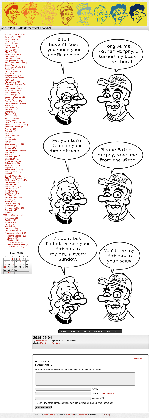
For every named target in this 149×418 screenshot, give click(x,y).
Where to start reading (34, 28)
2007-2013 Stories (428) (13, 215)
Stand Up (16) (11, 112)
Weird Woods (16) (12, 165)
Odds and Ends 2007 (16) (16, 123)
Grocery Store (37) (13, 37)
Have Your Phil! (41, 341)
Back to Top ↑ (107, 415)
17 (20, 264)
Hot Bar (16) (10, 140)
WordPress (70, 415)
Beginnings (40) (11, 218)
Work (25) (9, 73)
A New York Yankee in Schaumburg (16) (14, 162)
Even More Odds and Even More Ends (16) (16, 85)
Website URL (98, 398)
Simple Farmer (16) (13, 76)
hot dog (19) (10, 120)
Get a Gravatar (108, 394)
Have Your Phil (74, 14)
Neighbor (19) (11, 116)
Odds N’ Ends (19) (13, 54)
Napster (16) (10, 129)
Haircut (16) (10, 199)
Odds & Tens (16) (12, 204)
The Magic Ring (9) (13, 231)
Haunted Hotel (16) (13, 146)
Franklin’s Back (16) (13, 197)
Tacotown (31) (13, 240)
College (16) (10, 148)
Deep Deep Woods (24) (15, 67)
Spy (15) (9, 142)
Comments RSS (139, 359)
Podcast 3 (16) (11, 184)
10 (20, 262)
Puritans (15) (10, 174)
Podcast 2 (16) (11, 157)
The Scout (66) (11, 229)
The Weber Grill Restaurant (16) (11, 190)
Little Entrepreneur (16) (14, 144)
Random (98, 331)
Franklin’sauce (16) (13, 110)
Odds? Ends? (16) (13, 135)
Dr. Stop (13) (10, 195)
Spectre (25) (12, 238)
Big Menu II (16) (12, 193)
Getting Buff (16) (12, 39)
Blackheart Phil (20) (13, 88)
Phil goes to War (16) (14, 61)
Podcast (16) (10, 131)
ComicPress (82, 415)
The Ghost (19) (11, 56)
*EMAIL (103, 393)
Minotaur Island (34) (13, 71)
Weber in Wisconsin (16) (15, 97)
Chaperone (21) (11, 95)
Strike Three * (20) (13, 91)
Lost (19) (9, 133)
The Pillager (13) (12, 182)
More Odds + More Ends (50, 343)
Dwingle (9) (10, 212)
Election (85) (10, 227)
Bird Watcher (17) (12, 155)
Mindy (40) (9, 224)
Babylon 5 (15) (11, 206)
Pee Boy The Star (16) (14, 208)
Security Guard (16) (13, 176)
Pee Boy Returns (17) (14, 172)
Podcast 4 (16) (11, 210)
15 (12, 264)
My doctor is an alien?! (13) (16, 125)
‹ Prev (72, 331)
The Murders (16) (12, 58)
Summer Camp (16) (13, 101)
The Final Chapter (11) (16, 247)
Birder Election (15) (13, 187)
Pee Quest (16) (11, 108)
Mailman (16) (10, 114)
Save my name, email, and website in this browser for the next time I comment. (76, 403)
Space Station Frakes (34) (18, 244)
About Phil (8, 28)
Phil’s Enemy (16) (12, 93)
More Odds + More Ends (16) (17, 63)
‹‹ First (64, 331)
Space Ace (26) (11, 65)
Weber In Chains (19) (14, 118)
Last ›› (117, 331)
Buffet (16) (9, 69)
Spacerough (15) (12, 159)
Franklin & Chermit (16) (14, 127)
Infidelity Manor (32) (15, 242)
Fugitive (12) (10, 220)
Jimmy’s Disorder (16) (16, 236)
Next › (108, 331)
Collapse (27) (11, 222)
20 (5, 267)
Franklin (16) (10, 50)
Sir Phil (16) (10, 41)
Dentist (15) (10, 137)
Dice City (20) (11, 46)
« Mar (8, 273)
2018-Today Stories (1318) (14, 34)
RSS (98, 415)
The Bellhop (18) (12, 48)
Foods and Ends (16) (14, 170)
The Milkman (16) (12, 82)
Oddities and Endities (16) (16, 180)
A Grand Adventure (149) (15, 233)
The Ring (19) (11, 52)
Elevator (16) (10, 202)
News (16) (9, 99)
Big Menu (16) (11, 167)
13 (5, 264)
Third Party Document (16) (16, 178)
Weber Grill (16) (12, 44)
